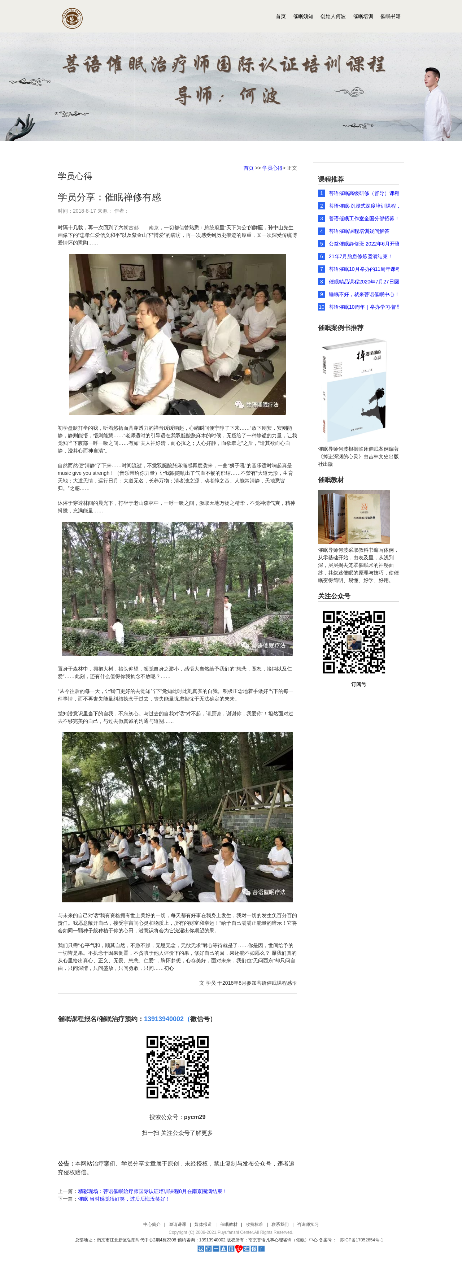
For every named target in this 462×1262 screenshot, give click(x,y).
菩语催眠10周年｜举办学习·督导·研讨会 (369, 307)
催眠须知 (303, 16)
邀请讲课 (177, 1224)
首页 (281, 16)
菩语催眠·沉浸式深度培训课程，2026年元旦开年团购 (369, 206)
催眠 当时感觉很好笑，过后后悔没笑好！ (124, 1199)
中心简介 (152, 1224)
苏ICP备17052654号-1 (361, 1240)
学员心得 (272, 168)
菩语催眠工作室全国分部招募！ (364, 218)
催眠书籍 (390, 16)
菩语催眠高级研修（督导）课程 (364, 193)
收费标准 (254, 1224)
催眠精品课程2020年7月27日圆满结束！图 (369, 282)
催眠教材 (228, 1224)
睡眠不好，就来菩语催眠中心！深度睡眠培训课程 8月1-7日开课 (369, 294)
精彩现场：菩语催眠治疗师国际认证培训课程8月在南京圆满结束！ (152, 1191)
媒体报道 (203, 1224)
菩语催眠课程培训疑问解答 (359, 231)
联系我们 (280, 1224)
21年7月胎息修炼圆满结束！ (361, 256)
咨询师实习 (308, 1224)
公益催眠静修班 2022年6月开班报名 (369, 244)
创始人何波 (333, 16)
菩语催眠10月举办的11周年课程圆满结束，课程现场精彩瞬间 (369, 269)
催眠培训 (363, 16)
